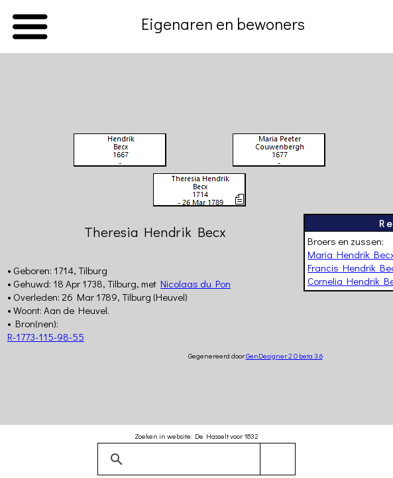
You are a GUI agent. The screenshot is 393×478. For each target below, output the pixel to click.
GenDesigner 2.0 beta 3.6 (284, 355)
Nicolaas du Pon (195, 283)
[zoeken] (194, 459)
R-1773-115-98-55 (45, 336)
